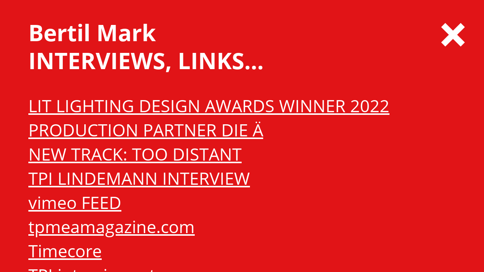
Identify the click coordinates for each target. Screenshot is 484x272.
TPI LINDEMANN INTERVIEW (139, 178)
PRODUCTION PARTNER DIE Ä (145, 129)
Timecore (65, 250)
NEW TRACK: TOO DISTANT (135, 153)
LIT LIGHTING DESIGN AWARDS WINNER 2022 (208, 105)
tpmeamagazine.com (111, 226)
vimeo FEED (74, 202)
